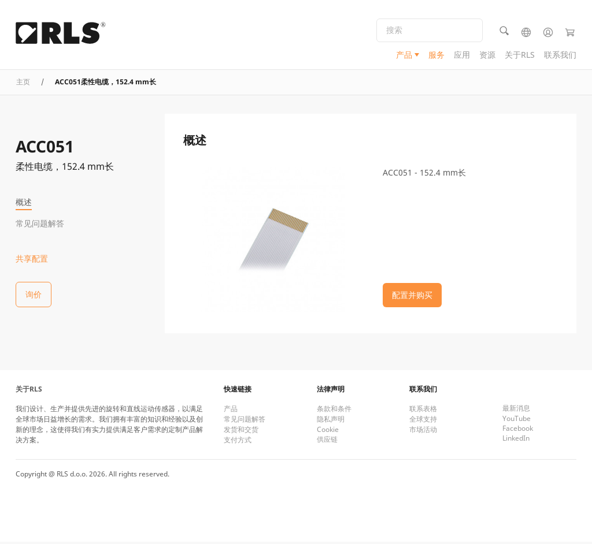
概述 (24, 201)
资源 (487, 55)
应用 (462, 55)
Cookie (328, 432)
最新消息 (516, 410)
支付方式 (237, 442)
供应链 (327, 441)
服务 (436, 55)
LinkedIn (516, 440)
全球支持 (423, 421)
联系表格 (423, 411)
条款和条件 (334, 411)
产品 (404, 55)
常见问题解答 (40, 223)
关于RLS (520, 55)
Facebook (517, 430)
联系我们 (560, 55)
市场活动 (423, 432)
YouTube (516, 421)
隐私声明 (331, 421)
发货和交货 (241, 432)
